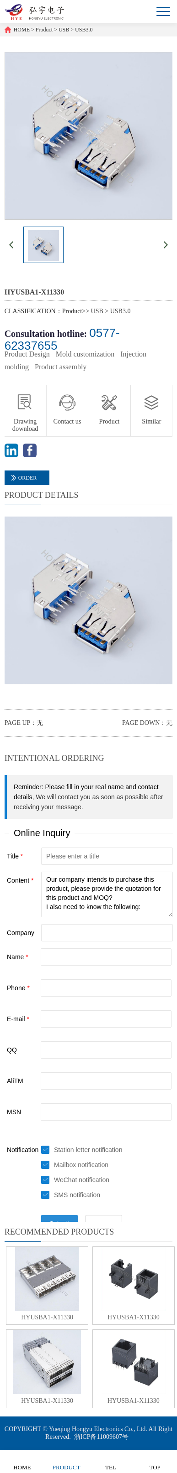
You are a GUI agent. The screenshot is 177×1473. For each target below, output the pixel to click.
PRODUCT (66, 1461)
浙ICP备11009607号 (101, 1436)
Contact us (67, 421)
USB (64, 29)
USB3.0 (83, 29)
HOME (22, 29)
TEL (110, 1461)
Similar (151, 421)
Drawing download (25, 425)
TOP (155, 1461)
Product (44, 29)
